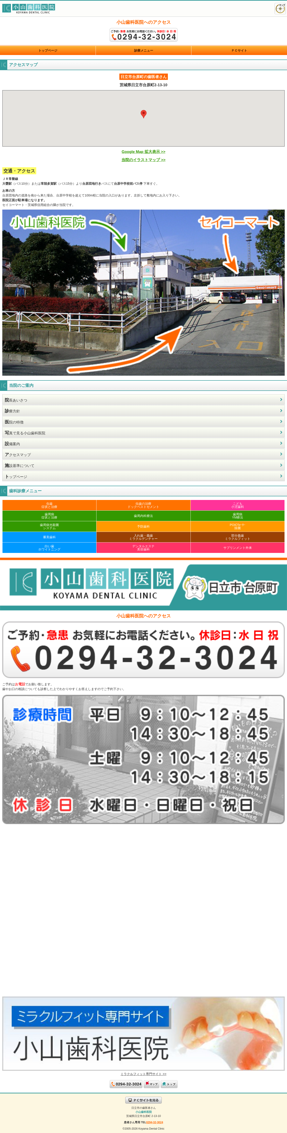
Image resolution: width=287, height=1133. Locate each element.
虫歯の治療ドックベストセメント (143, 505)
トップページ (47, 50)
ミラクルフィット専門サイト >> (143, 1074)
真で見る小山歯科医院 (25, 432)
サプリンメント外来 (237, 548)
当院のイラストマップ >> (143, 160)
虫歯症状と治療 (49, 505)
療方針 (12, 411)
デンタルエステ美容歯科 (143, 547)
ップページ (16, 476)
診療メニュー (143, 50)
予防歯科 (143, 526)
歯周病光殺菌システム (49, 526)
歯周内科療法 (143, 516)
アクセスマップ (280, 8)
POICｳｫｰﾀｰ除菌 (237, 526)
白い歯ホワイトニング (49, 547)
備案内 (12, 443)
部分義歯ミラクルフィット (237, 537)
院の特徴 (14, 422)
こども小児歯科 (237, 505)
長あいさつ (16, 400)
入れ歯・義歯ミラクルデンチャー (143, 537)
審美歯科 (49, 537)
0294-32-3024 (154, 1122)
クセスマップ (18, 454)
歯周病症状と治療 (49, 515)
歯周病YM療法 (237, 515)
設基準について (19, 465)
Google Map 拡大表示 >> (143, 152)
